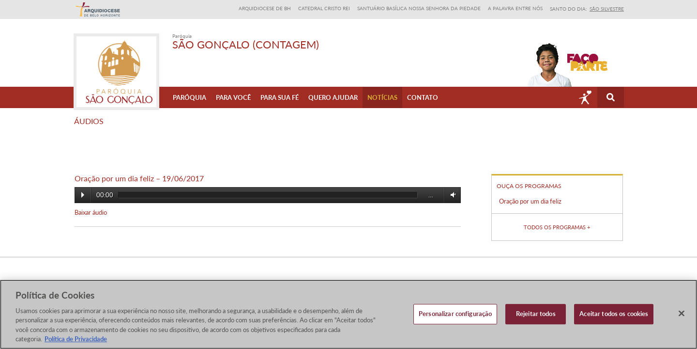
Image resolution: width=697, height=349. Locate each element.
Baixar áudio (91, 212)
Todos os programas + (557, 226)
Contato (422, 97)
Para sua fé (279, 97)
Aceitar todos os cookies (613, 314)
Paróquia (189, 97)
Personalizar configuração (455, 314)
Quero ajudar (333, 97)
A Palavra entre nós (515, 8)
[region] (348, 314)
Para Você (233, 97)
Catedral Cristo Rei (324, 8)
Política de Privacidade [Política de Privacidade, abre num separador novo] (76, 339)
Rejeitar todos (536, 314)
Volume (452, 194)
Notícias (382, 97)
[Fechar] (681, 313)
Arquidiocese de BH (265, 8)
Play (82, 195)
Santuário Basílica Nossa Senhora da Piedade (419, 8)
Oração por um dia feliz (530, 201)
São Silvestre (607, 9)
